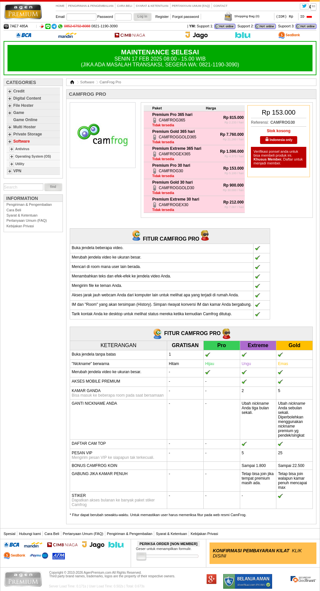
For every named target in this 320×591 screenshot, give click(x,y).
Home (60, 5)
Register (162, 17)
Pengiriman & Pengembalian (90, 5)
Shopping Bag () (246, 16)
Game (18, 112)
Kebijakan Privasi (20, 226)
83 (313, 6)
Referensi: (260, 122)
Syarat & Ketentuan (152, 5)
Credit (19, 91)
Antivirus (22, 149)
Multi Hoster (24, 127)
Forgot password (185, 17)
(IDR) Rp (284, 16)
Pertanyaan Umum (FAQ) (191, 5)
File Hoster (23, 105)
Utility (19, 164)
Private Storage (27, 134)
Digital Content (27, 98)
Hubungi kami (30, 534)
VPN (17, 171)
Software (21, 141)
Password (105, 17)
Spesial (9, 534)
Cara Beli (124, 5)
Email (60, 17)
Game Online (25, 120)
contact (220, 5)
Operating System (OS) (33, 156)
